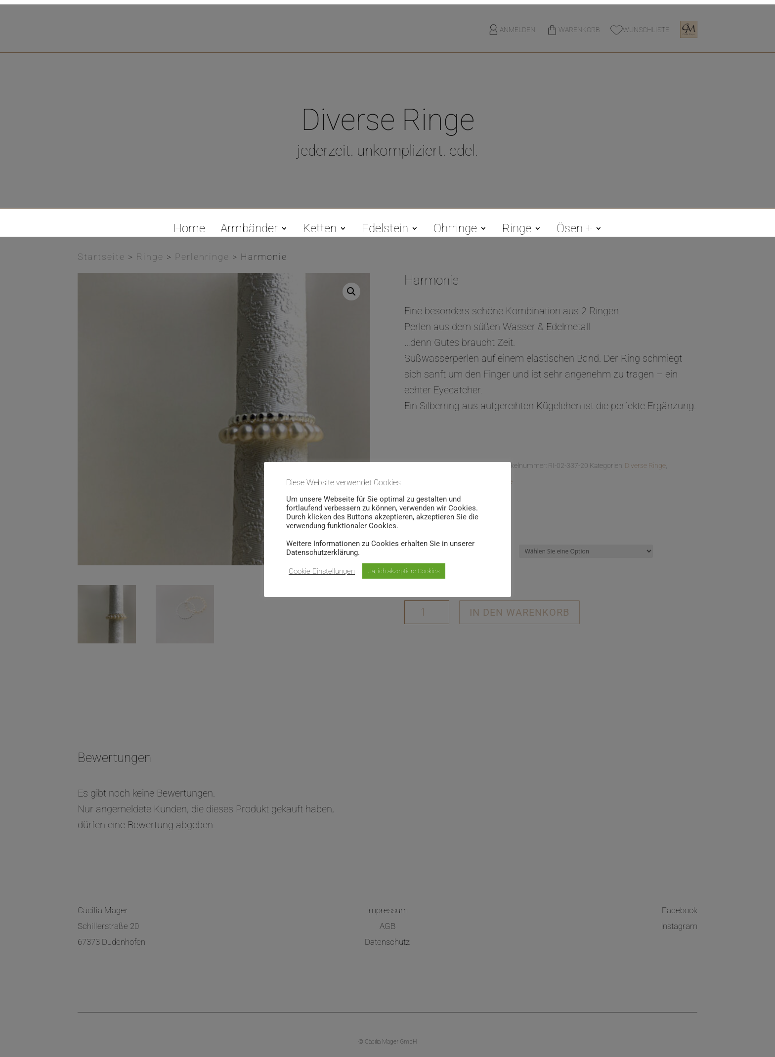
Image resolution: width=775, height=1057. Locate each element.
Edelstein (385, 230)
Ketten (320, 230)
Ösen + (574, 230)
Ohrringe (455, 230)
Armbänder (249, 230)
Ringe (516, 230)
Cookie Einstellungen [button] (322, 571)
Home (189, 230)
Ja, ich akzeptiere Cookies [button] (403, 571)
